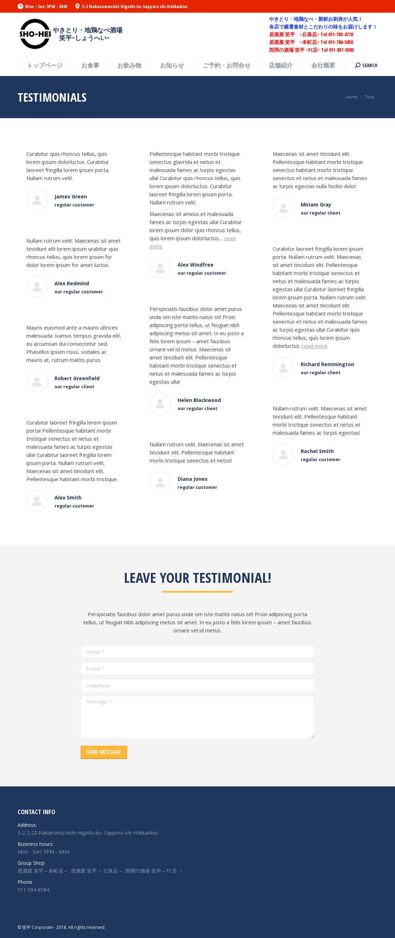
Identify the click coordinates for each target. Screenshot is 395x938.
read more (314, 345)
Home (351, 97)
